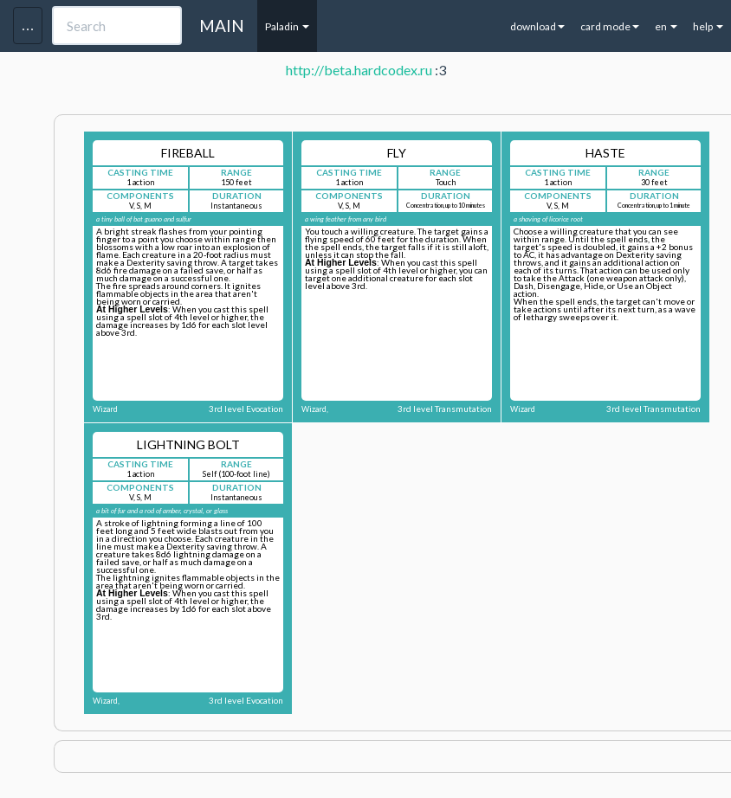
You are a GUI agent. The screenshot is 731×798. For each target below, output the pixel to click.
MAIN (221, 25)
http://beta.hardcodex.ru (359, 69)
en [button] (666, 26)
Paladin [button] (287, 26)
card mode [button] (609, 26)
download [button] (537, 26)
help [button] (708, 26)
